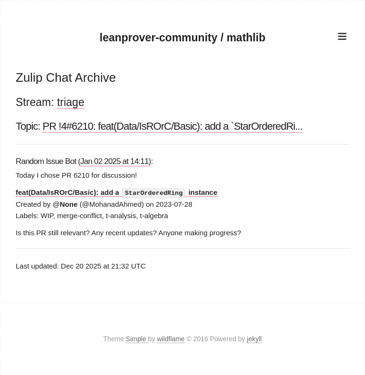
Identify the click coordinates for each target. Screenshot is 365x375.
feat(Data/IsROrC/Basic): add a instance (116, 192)
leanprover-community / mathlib (183, 37)
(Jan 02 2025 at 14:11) (114, 161)
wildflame (170, 339)
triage (71, 102)
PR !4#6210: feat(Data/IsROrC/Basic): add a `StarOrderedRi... (172, 126)
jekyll (254, 339)
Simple (137, 339)
